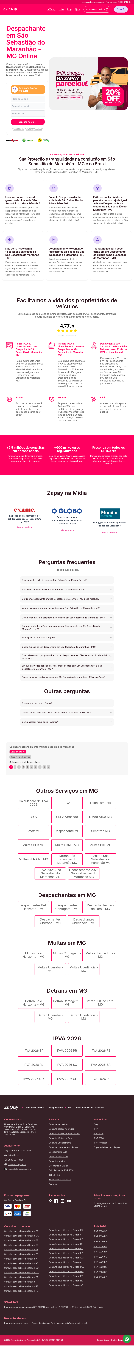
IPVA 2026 (99, 1138)
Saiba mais (98, 1307)
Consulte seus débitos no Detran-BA (66, 1248)
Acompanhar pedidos (97, 9)
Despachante (56, 1107)
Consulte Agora (27, 122)
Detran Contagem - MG (67, 1002)
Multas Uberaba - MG (50, 969)
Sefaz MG (33, 831)
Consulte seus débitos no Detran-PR (21, 1240)
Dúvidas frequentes (17, 1164)
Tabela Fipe (54, 1175)
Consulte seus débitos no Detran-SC (21, 1245)
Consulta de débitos (34, 1107)
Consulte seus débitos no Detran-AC (21, 1263)
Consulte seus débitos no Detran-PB (66, 1276)
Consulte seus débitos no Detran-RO (66, 1281)
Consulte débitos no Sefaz (61, 1138)
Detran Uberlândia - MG (83, 1016)
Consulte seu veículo (58, 1124)
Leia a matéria (24, 527)
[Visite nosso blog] (50, 1201)
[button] (67, 580)
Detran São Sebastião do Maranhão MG (67, 859)
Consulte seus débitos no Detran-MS (66, 1271)
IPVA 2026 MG (101, 1236)
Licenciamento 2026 (58, 1156)
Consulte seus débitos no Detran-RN (66, 1244)
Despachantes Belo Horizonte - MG (33, 907)
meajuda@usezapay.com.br (21, 1169)
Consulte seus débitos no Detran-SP (66, 1235)
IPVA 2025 (99, 1133)
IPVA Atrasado (100, 1143)
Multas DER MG (33, 845)
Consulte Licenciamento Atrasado (64, 1147)
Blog (69, 9)
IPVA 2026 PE (100, 1079)
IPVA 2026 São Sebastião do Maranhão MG (50, 873)
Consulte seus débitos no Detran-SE (66, 1285)
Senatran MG (100, 831)
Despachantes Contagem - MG (67, 907)
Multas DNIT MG (67, 845)
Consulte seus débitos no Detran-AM (66, 1258)
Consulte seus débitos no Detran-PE (21, 1249)
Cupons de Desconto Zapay (107, 1147)
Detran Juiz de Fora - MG (100, 1002)
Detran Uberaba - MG (50, 1016)
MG (69, 1107)
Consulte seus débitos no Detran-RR (21, 1286)
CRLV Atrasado (67, 817)
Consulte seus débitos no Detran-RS (66, 1239)
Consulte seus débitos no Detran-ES (66, 1253)
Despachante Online (58, 1166)
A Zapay (51, 9)
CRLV (33, 817)
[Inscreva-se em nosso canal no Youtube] (69, 1201)
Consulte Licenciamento (60, 1143)
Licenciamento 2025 (58, 1152)
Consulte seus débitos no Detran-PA (21, 1277)
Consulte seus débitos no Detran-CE (21, 1254)
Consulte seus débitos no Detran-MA (66, 1267)
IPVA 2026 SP (33, 1050)
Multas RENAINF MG (33, 859)
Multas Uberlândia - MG (83, 969)
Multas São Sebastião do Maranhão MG (100, 859)
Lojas (61, 9)
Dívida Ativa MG (100, 817)
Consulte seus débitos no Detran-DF (21, 1231)
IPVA (67, 803)
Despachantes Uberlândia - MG (84, 921)
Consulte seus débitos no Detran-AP (21, 1259)
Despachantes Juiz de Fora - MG (100, 907)
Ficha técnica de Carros (60, 1179)
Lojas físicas (13, 1155)
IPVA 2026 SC (67, 1065)
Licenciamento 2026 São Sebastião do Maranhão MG (83, 873)
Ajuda (77, 9)
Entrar (121, 9)
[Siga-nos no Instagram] (62, 1201)
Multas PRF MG (100, 845)
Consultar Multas (57, 1161)
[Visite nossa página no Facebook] (56, 1201)
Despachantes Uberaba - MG (50, 921)
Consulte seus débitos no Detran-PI (21, 1282)
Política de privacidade (34, 130)
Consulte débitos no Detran (61, 1129)
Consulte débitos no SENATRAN (64, 1133)
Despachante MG (66, 831)
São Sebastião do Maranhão (90, 1107)
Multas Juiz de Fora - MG (100, 955)
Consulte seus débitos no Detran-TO (21, 1291)
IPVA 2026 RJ (33, 1065)
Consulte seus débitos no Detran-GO (21, 1268)
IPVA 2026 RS (100, 1050)
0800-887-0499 (16, 1160)
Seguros (53, 1184)
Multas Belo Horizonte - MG (33, 955)
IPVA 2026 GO (33, 1079)
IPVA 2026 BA (100, 1065)
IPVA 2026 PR (67, 1050)
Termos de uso (18, 130)
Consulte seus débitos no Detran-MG (21, 1236)
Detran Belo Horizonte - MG (33, 1002)
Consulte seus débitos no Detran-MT (21, 1272)
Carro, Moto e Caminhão (20, 757)
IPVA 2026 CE (67, 1079)
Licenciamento (100, 803)
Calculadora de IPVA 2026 (33, 802)
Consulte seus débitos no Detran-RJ (66, 1230)
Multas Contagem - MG (67, 955)
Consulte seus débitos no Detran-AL (66, 1262)
